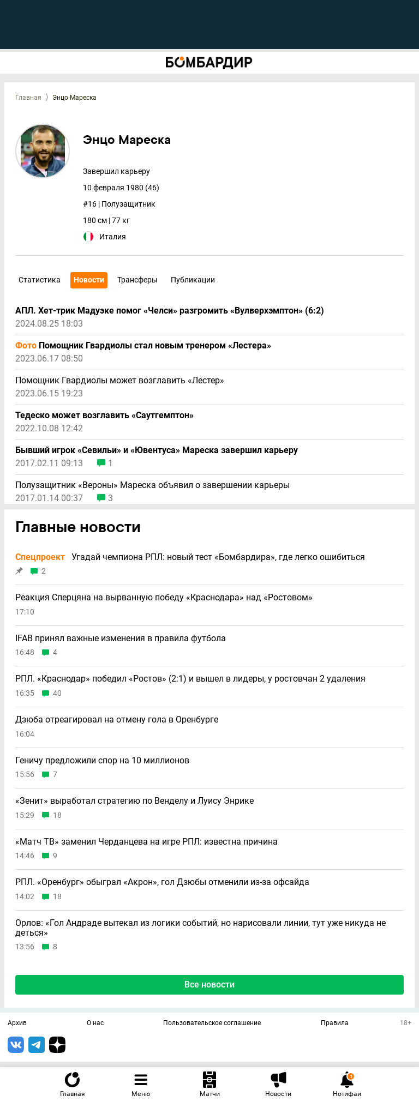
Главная (28, 97)
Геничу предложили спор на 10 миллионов (102, 761)
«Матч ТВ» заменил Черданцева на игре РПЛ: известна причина (146, 842)
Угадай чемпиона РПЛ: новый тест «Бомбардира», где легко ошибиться (190, 557)
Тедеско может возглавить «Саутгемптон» (104, 415)
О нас (95, 1023)
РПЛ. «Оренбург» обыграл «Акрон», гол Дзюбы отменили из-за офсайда (162, 882)
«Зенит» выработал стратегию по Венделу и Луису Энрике (134, 801)
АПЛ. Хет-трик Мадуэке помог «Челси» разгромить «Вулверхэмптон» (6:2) (169, 311)
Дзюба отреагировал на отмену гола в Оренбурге (116, 720)
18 (57, 815)
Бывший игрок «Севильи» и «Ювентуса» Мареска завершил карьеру (156, 450)
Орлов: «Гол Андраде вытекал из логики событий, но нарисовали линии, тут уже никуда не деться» (200, 927)
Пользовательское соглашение (212, 1023)
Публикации (193, 279)
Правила (335, 1023)
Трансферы (137, 279)
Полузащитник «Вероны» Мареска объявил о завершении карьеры (152, 485)
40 (57, 693)
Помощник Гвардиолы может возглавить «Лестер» (119, 381)
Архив (17, 1023)
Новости (89, 279)
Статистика (40, 279)
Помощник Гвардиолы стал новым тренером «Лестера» (143, 346)
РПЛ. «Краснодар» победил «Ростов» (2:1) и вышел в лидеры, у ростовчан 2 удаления (190, 679)
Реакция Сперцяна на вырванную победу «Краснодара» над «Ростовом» (164, 598)
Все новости (209, 984)
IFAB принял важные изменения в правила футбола (120, 638)
